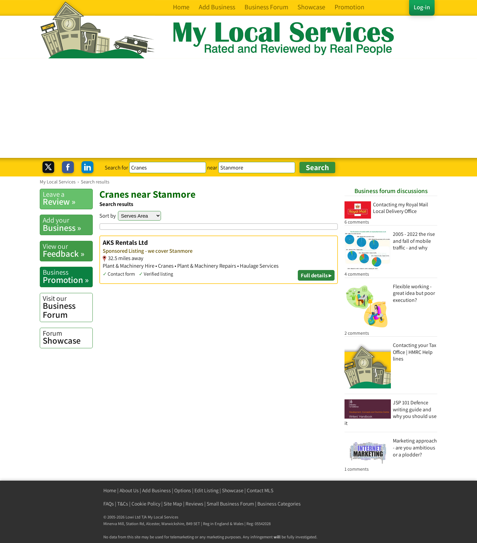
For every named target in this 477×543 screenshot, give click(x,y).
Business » (67, 224)
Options (182, 490)
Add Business (156, 490)
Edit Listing (206, 490)
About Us (129, 490)
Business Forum (67, 307)
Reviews (194, 504)
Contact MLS (260, 490)
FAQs (108, 504)
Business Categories (279, 504)
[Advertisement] (238, 108)
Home (109, 490)
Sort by (107, 215)
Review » (67, 198)
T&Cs (122, 504)
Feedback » (67, 250)
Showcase (67, 337)
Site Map (173, 504)
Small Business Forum (230, 504)
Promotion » (67, 276)
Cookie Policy (146, 504)
